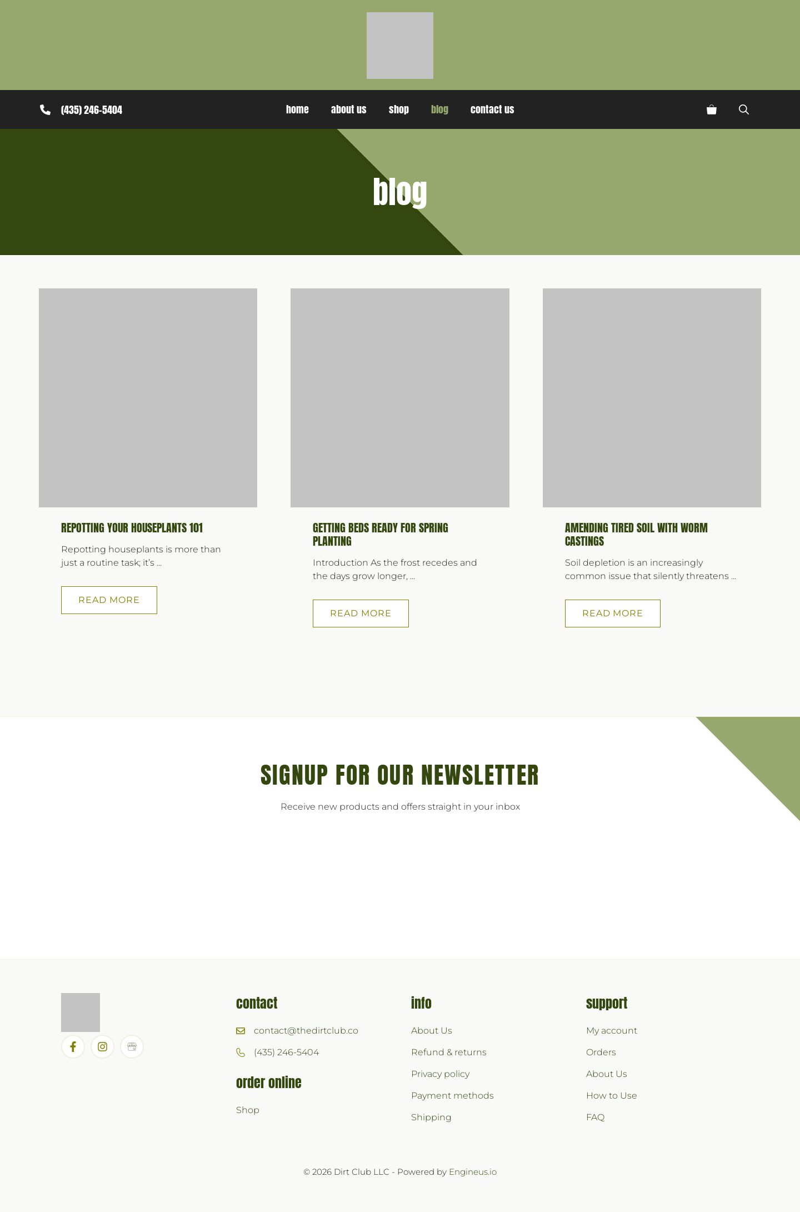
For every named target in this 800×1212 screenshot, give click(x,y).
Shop (399, 109)
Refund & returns (449, 1052)
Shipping (431, 1117)
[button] (744, 109)
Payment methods (452, 1095)
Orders (601, 1052)
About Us (349, 109)
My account (611, 1030)
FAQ (595, 1117)
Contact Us (492, 109)
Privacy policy (440, 1074)
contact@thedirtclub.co (306, 1030)
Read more (109, 600)
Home (297, 109)
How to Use (611, 1095)
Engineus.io (473, 1171)
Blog (439, 109)
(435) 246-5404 (91, 109)
